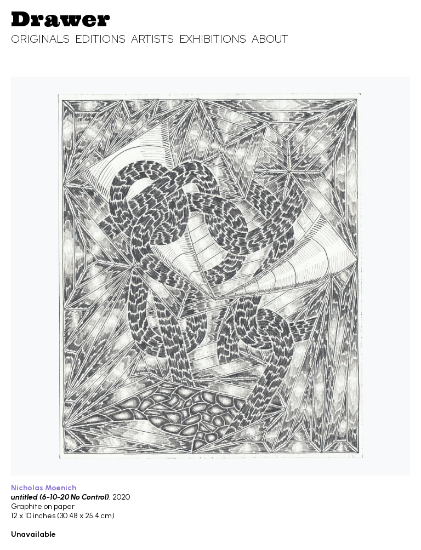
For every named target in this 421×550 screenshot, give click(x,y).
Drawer (60, 18)
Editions (100, 39)
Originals (40, 39)
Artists (152, 39)
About (270, 39)
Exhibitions (212, 39)
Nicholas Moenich (43, 487)
